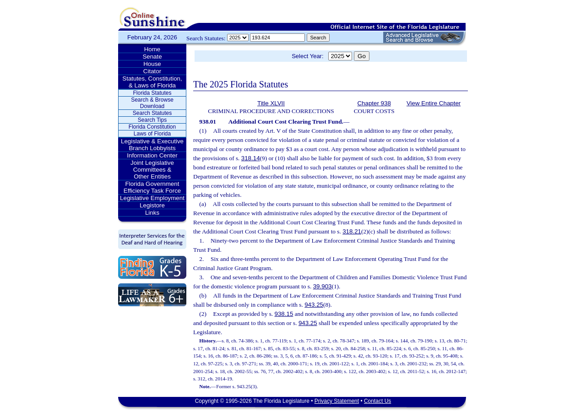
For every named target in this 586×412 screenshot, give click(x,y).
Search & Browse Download (152, 103)
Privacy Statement (337, 401)
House (152, 63)
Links (152, 212)
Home (152, 49)
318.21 (351, 231)
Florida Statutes (152, 93)
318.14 (250, 158)
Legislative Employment (152, 198)
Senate (152, 56)
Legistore (152, 205)
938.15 (284, 313)
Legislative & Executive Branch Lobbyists (152, 145)
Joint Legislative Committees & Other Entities (152, 169)
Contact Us (377, 401)
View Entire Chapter (434, 103)
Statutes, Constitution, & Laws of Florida (152, 82)
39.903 (322, 286)
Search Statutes (152, 113)
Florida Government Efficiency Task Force (152, 187)
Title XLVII (271, 103)
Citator (152, 71)
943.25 (313, 304)
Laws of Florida (152, 133)
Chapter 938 (374, 103)
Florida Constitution (152, 127)
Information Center (152, 155)
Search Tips (152, 120)
